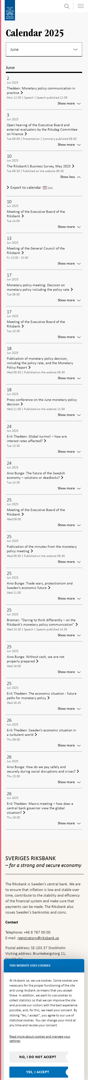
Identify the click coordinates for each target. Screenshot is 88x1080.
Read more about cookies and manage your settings (39, 1028)
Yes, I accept (37, 1062)
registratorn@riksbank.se (38, 927)
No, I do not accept (37, 1047)
